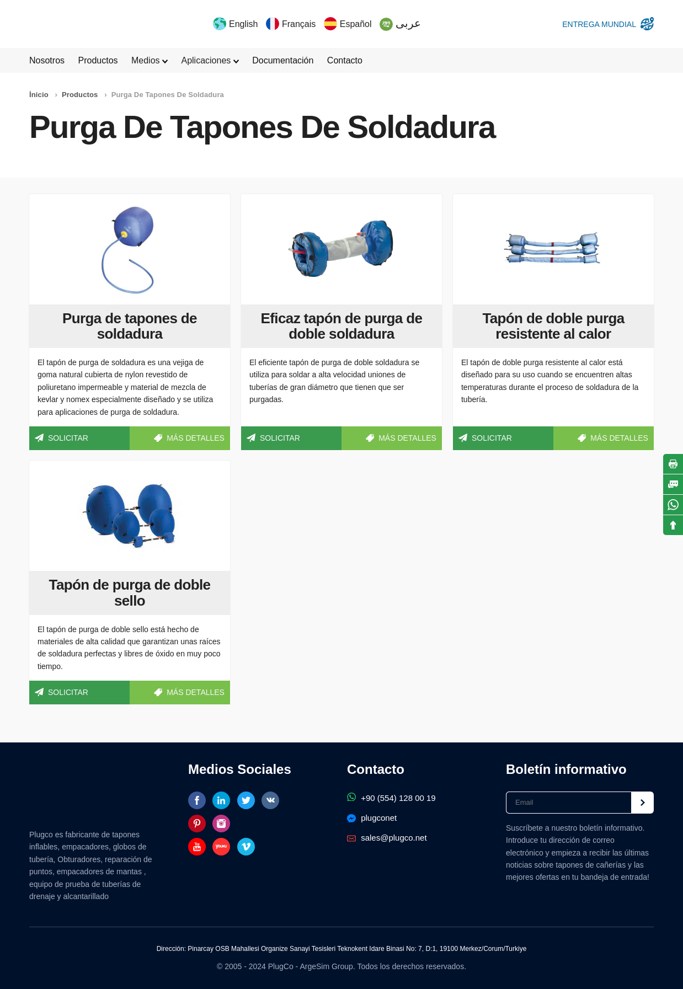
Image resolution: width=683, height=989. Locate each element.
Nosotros (47, 60)
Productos (98, 60)
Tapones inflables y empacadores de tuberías (59, 23)
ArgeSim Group (326, 966)
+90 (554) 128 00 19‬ (391, 798)
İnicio (39, 94)
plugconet (372, 817)
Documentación (282, 60)
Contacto (344, 60)
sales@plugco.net (387, 837)
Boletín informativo (566, 769)
